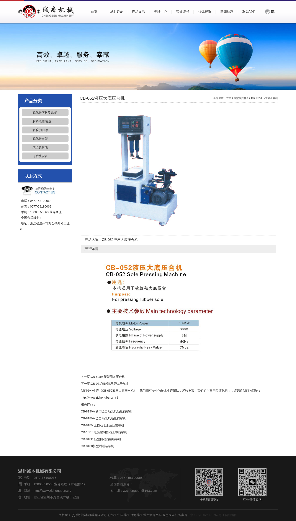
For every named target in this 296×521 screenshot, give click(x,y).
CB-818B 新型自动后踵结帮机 (101, 439)
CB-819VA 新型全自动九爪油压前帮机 (106, 411)
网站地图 (231, 515)
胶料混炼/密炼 (42, 121)
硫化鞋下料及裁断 (45, 112)
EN (273, 11)
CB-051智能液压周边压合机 (109, 383)
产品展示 (138, 11)
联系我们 (248, 11)
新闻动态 (226, 11)
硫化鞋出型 (40, 138)
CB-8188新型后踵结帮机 (97, 446)
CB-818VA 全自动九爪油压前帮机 (103, 418)
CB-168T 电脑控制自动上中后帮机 (104, 432)
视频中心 (160, 11)
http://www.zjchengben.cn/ (98, 397)
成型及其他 (40, 147)
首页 (228, 98)
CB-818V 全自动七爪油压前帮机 (102, 425)
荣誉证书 (182, 11)
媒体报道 (204, 11)
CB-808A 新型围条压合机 (108, 376)
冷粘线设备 (40, 156)
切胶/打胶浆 (41, 130)
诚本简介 (116, 11)
